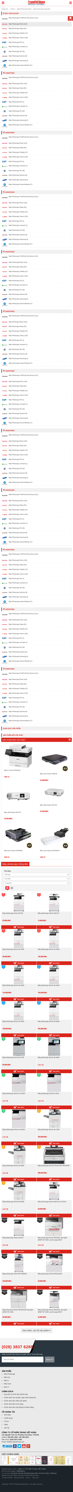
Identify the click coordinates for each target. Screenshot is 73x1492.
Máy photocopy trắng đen (42, 9)
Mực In (6, 1387)
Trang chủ (4, 9)
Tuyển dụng (8, 1418)
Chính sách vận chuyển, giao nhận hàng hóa (20, 1397)
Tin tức (6, 1421)
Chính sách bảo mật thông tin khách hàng (19, 1407)
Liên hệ (6, 1428)
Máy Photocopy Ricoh (24, 9)
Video (6, 1424)
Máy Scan (7, 1384)
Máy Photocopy (9, 1374)
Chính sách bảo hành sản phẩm (15, 1401)
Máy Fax (7, 1377)
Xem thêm (36, 1330)
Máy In (6, 1380)
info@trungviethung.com (15, 1442)
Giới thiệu (7, 1415)
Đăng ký (49, 1359)
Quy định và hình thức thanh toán (16, 1394)
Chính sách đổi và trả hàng (13, 1404)
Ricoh (13, 9)
